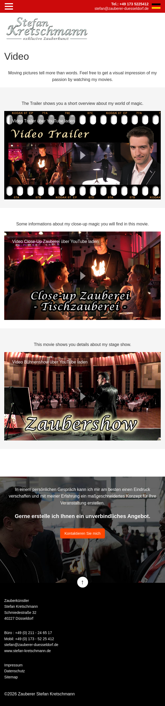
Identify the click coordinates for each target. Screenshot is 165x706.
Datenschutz (14, 671)
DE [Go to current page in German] (156, 6)
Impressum (13, 665)
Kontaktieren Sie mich (82, 533)
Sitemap (11, 677)
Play (82, 155)
